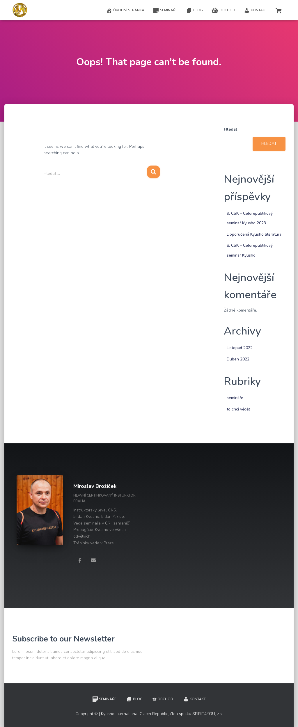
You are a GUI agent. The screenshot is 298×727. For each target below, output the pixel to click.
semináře (235, 398)
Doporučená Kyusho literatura (254, 234)
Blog (194, 10)
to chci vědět (238, 409)
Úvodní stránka (125, 10)
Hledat (230, 129)
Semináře (165, 10)
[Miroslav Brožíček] (80, 560)
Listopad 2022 (240, 348)
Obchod (223, 10)
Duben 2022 (238, 359)
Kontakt (255, 10)
